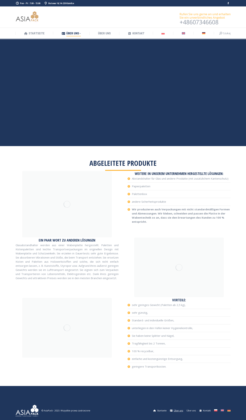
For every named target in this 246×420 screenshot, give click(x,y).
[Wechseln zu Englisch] (183, 33)
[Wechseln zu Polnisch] (163, 33)
